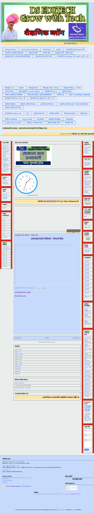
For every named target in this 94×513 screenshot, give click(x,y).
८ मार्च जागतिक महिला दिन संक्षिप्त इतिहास (23, 385)
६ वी (3, 232)
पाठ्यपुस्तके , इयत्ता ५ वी (87, 277)
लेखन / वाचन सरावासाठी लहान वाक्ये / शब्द (87, 164)
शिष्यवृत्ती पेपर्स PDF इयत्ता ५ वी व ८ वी (6, 161)
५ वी (3, 229)
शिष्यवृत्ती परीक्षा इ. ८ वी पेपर (72, 88)
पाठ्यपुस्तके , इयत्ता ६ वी (87, 281)
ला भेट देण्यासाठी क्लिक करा (31, 486)
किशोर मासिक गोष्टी (53, 123)
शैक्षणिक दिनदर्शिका (55, 119)
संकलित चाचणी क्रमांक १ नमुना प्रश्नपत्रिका (74, 104)
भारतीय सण (60, 95)
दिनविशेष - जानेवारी (18, 357)
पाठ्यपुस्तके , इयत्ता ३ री (87, 269)
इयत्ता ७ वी (5, 266)
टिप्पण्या (68, 489)
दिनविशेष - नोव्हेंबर (18, 361)
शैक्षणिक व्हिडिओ (6, 248)
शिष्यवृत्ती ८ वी (5, 148)
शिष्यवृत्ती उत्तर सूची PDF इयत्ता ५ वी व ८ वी (6, 166)
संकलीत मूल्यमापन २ (86, 192)
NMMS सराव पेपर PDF (6, 170)
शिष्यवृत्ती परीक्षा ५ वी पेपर (51, 88)
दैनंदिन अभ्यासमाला (11, 119)
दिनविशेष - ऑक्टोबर (18, 364)
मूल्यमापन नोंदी (33, 53)
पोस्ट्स (68, 486)
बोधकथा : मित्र (87, 338)
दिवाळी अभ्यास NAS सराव (87, 251)
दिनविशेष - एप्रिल (18, 349)
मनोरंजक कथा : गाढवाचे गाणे (87, 371)
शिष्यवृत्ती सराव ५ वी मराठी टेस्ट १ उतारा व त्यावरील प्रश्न (13, 461)
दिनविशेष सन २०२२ (51, 91)
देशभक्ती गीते (69, 123)
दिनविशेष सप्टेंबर (18, 366)
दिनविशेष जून (17, 374)
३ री (3, 224)
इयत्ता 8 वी (5, 237)
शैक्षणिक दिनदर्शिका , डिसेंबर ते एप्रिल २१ (87, 323)
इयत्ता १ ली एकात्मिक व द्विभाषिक (79, 95)
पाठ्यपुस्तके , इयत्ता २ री (87, 265)
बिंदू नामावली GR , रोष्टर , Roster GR (22, 387)
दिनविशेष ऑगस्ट (18, 369)
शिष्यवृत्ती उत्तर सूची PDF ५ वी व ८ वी (42, 98)
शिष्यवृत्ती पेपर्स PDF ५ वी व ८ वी (15, 98)
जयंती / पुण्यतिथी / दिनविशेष (13, 95)
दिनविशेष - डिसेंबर (18, 359)
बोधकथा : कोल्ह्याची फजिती (87, 354)
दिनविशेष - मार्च (18, 352)
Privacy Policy (10, 49)
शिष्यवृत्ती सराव (33, 88)
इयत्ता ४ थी (5, 258)
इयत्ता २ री (5, 253)
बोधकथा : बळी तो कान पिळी (87, 364)
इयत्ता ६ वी (5, 263)
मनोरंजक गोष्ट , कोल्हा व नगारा (87, 387)
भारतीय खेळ (46, 53)
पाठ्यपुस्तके (69, 119)
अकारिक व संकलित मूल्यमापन (14, 53)
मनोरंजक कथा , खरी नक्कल (87, 391)
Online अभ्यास (27, 119)
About (58, 49)
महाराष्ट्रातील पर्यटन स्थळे (43, 56)
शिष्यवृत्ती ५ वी (9, 88)
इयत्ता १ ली (5, 250)
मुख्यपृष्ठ (47, 338)
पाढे (27, 113)
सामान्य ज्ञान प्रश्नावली (5, 198)
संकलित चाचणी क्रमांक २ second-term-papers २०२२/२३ (87, 150)
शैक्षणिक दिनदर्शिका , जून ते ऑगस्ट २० (87, 311)
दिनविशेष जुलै (17, 371)
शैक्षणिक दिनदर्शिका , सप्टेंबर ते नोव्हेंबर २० (87, 316)
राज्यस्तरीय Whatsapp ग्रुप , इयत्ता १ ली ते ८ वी (72, 56)
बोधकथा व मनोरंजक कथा (35, 123)
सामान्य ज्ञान (9, 91)
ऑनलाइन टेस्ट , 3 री (6, 470)
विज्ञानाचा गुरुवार (69, 113)
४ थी (4, 226)
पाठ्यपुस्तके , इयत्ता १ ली (87, 261)
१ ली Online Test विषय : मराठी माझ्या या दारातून (87, 408)
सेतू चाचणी (40, 119)
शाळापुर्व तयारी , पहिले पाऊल (64, 53)
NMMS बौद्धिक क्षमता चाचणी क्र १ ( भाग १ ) (11, 466)
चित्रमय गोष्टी (87, 227)
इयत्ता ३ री (5, 256)
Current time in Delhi (32, 195)
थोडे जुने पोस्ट (76, 338)
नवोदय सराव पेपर (39, 113)
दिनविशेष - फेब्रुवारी (19, 354)
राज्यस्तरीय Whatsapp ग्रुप (75, 49)
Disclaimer (47, 49)
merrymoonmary (62, 509)
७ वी (3, 234)
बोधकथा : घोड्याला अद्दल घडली (87, 346)
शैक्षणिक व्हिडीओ (10, 104)
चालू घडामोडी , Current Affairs (29, 91)
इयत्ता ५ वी (5, 261)
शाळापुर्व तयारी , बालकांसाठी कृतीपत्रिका (17, 56)
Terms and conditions (29, 49)
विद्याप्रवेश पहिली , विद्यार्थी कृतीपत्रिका (39, 95)
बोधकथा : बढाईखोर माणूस (87, 341)
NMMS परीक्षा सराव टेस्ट (13, 107)
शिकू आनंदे (83, 113)
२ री (3, 221)
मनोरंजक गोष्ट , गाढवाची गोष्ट (87, 383)
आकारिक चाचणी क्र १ (47, 104)
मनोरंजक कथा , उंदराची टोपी (87, 379)
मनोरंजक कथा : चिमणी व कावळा (87, 375)
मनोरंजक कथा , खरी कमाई (87, 395)
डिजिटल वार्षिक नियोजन (27, 104)
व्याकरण (21, 88)
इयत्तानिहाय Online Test (13, 113)
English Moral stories (13, 123)
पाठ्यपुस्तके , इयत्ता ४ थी (87, 273)
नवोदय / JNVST (4, 156)
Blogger (73, 509)
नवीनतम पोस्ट (18, 338)
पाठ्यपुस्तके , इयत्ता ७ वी (87, 285)
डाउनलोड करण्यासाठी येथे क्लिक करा (28, 128)
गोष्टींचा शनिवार (54, 113)
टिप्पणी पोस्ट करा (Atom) (51, 342)
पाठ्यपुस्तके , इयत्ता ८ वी (87, 289)
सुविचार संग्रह (66, 91)
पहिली (85, 216)
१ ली (4, 219)
